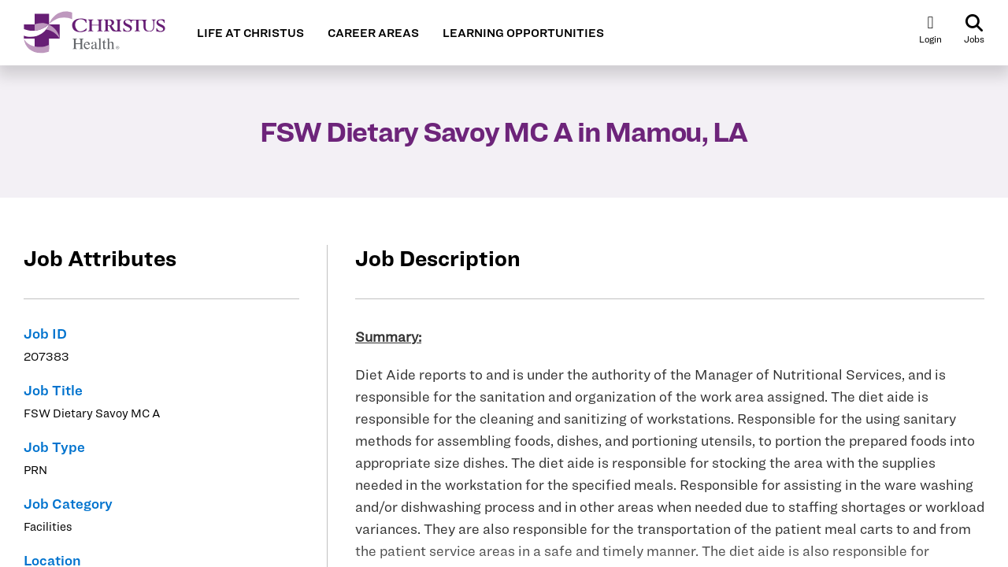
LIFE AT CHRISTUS (250, 33)
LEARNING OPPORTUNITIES (523, 33)
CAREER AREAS (373, 33)
